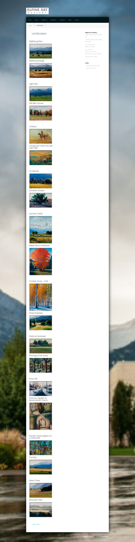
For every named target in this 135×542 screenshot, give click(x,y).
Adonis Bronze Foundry (93, 65)
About (72, 12)
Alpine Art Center (91, 68)
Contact (106, 12)
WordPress (105, 536)
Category (94, 12)
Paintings (87, 12)
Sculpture (79, 12)
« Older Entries (36, 524)
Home (67, 12)
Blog (101, 12)
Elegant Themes (88, 536)
